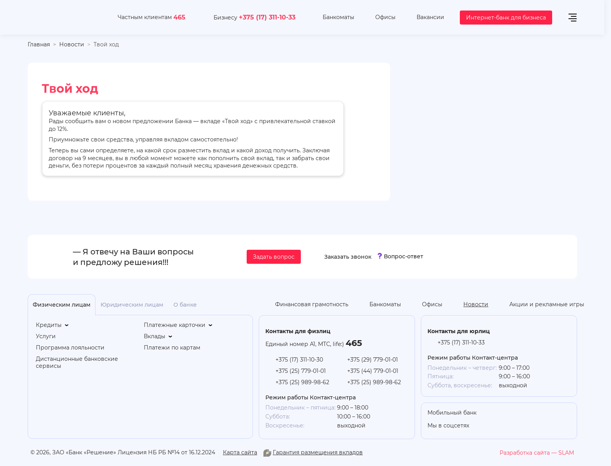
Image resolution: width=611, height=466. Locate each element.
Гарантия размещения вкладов (318, 452)
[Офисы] (380, 17)
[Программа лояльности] (70, 347)
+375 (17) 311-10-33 (267, 17)
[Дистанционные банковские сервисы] (86, 362)
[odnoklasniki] (490, 426)
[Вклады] (158, 336)
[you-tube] (506, 426)
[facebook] (552, 426)
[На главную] (63, 17)
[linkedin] (521, 426)
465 (179, 17)
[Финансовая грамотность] (305, 304)
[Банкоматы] (332, 17)
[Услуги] (46, 336)
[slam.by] (537, 452)
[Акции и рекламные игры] (541, 304)
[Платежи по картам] (172, 347)
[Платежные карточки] (179, 325)
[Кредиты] (53, 325)
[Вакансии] (424, 17)
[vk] (537, 426)
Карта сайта (240, 452)
